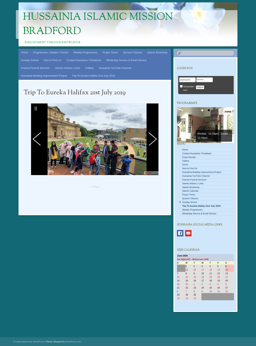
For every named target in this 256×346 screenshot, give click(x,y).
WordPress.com (73, 341)
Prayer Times (110, 52)
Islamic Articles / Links (67, 67)
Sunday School (29, 60)
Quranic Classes (132, 52)
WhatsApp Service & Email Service (126, 60)
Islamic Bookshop (157, 52)
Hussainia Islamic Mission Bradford (98, 24)
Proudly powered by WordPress (28, 341)
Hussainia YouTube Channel (115, 67)
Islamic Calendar (190, 191)
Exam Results (189, 157)
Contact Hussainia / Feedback (83, 60)
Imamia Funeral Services (35, 67)
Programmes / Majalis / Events (50, 52)
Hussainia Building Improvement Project (44, 75)
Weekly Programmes (85, 52)
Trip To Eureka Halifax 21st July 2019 (93, 75)
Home (24, 52)
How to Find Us (52, 60)
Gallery (89, 67)
